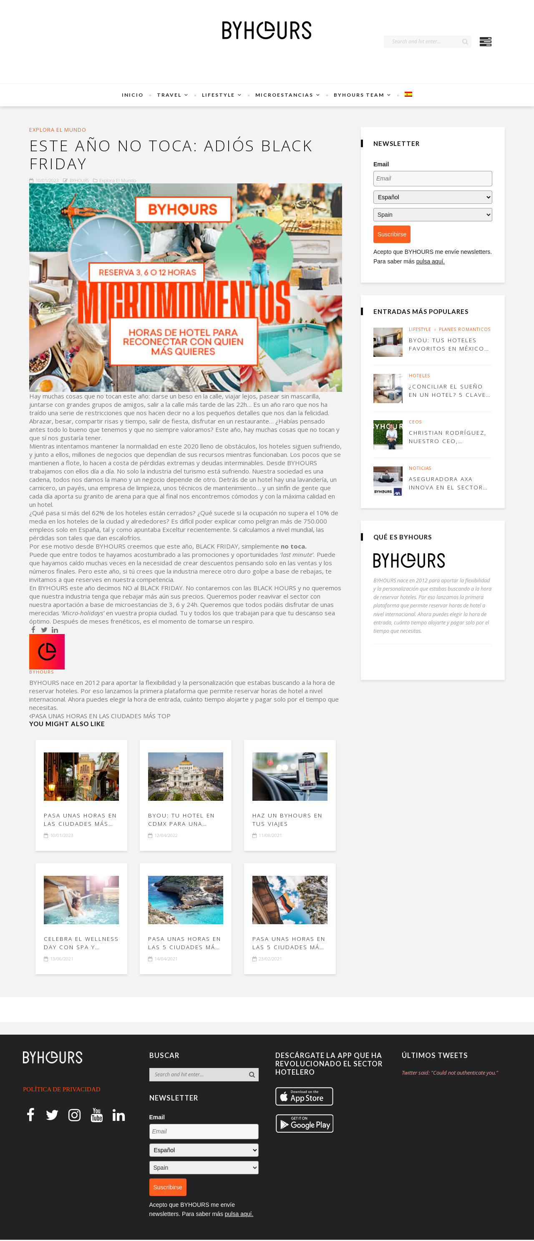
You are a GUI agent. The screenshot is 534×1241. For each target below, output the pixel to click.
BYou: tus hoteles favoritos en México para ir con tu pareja (449, 344)
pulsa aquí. (430, 261)
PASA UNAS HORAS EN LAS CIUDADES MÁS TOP (81, 821)
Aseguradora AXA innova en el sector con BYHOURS (447, 483)
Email (381, 164)
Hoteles (419, 376)
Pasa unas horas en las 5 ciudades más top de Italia (185, 944)
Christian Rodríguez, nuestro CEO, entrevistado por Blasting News (448, 437)
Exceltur (174, 531)
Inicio (133, 95)
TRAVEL (169, 95)
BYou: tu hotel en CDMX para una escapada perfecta (183, 821)
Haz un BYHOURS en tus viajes (288, 821)
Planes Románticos (465, 330)
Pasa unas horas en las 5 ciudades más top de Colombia (289, 944)
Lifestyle (218, 95)
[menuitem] (408, 95)
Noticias (420, 468)
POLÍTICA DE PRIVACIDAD (62, 1090)
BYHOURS (79, 182)
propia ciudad (158, 614)
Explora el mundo (58, 130)
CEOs (415, 422)
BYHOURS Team (359, 95)
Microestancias (284, 95)
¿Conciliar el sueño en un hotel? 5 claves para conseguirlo (447, 390)
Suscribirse (392, 234)
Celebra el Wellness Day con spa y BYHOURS (78, 944)
